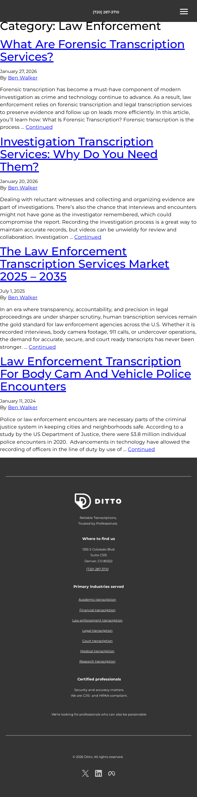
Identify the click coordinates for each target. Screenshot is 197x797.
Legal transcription (97, 631)
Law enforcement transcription (97, 620)
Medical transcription (97, 651)
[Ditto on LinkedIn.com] (98, 775)
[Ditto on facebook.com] (111, 775)
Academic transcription (97, 600)
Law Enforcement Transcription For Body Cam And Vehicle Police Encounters (95, 373)
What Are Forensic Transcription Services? (92, 50)
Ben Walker (23, 78)
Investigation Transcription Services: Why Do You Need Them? (79, 154)
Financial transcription (97, 610)
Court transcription (97, 641)
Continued (39, 127)
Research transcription (97, 661)
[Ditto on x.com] (85, 775)
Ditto (23, 12)
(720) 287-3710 (106, 12)
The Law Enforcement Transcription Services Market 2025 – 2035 (84, 263)
